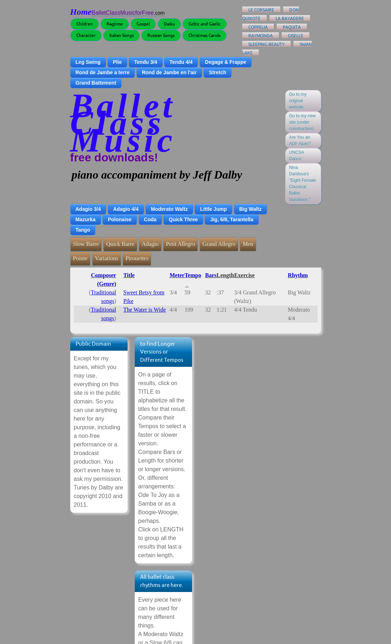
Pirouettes (136, 258)
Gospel (143, 24)
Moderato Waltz (169, 209)
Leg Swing (88, 62)
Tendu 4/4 (181, 62)
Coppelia (258, 27)
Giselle (295, 35)
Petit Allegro (180, 244)
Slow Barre (86, 244)
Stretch (217, 72)
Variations (106, 258)
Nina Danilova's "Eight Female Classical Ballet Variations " (302, 183)
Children (84, 24)
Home (81, 11)
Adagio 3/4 (88, 209)
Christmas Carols (204, 35)
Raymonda (260, 35)
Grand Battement (96, 83)
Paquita (292, 27)
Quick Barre (120, 244)
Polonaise (120, 219)
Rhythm (298, 275)
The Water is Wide (144, 310)
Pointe (80, 258)
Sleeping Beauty (266, 44)
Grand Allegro (218, 244)
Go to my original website (298, 101)
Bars (210, 275)
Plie (117, 62)
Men (248, 244)
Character (86, 35)
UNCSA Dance (296, 155)
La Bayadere (290, 18)
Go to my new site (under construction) (302, 122)
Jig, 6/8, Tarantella (231, 219)
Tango (83, 230)
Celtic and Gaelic (205, 24)
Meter (177, 275)
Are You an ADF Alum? (300, 140)
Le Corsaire (261, 10)
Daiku (169, 24)
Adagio (150, 244)
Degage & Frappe (225, 62)
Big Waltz (250, 209)
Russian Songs (161, 35)
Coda (150, 219)
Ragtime (114, 24)
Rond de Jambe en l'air (169, 72)
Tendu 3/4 (145, 62)
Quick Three (183, 219)
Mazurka (86, 219)
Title (129, 275)
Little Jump (213, 209)
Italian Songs (121, 35)
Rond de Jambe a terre (103, 72)
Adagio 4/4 (126, 209)
